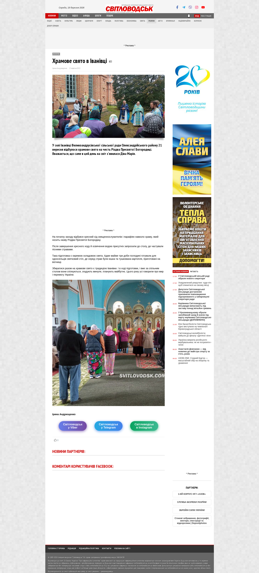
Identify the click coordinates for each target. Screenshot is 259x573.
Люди (78, 21)
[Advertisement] (130, 36)
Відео (75, 15)
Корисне (198, 21)
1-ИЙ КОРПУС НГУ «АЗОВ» (192, 494)
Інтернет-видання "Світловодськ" (70, 557)
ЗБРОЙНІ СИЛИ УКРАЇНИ (192, 510)
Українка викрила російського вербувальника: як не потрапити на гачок (195, 342)
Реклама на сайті (122, 548)
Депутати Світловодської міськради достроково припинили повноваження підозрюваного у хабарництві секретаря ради (193, 294)
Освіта (58, 21)
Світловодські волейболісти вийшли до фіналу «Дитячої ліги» (194, 334)
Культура (69, 21)
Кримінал (170, 21)
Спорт (99, 21)
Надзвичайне (184, 21)
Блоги (98, 15)
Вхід (197, 16)
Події (49, 21)
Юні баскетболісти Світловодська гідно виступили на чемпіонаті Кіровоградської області (194, 326)
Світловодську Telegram (108, 426)
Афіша (86, 15)
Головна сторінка (56, 548)
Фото (64, 15)
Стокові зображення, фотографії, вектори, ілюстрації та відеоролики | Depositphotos (192, 520)
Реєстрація (206, 16)
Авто (160, 21)
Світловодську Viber (72, 426)
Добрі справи (53, 26)
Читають (194, 271)
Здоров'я (89, 21)
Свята (142, 21)
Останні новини (180, 271)
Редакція (72, 548)
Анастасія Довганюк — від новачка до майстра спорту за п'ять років (194, 351)
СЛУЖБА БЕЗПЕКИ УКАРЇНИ (191, 502)
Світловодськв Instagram (144, 426)
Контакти (106, 548)
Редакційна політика (89, 548)
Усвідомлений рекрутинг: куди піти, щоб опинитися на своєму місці (195, 284)
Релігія (152, 21)
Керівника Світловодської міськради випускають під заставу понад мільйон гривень (195, 306)
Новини (52, 15)
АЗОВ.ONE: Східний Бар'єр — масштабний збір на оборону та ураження (193, 360)
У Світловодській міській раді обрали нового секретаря (194, 277)
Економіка (131, 21)
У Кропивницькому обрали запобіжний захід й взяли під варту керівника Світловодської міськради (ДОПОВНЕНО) (195, 316)
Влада (108, 21)
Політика (119, 21)
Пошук (109, 15)
